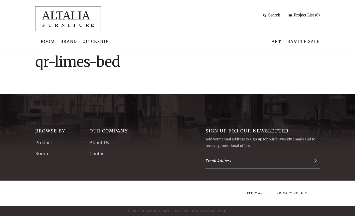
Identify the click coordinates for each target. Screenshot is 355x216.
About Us (99, 142)
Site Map (254, 193)
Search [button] (271, 15)
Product (43, 142)
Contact (97, 153)
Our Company (108, 131)
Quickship (96, 41)
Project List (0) (306, 15)
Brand (68, 41)
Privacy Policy (292, 193)
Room (48, 41)
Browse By (50, 131)
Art (276, 41)
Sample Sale (304, 41)
